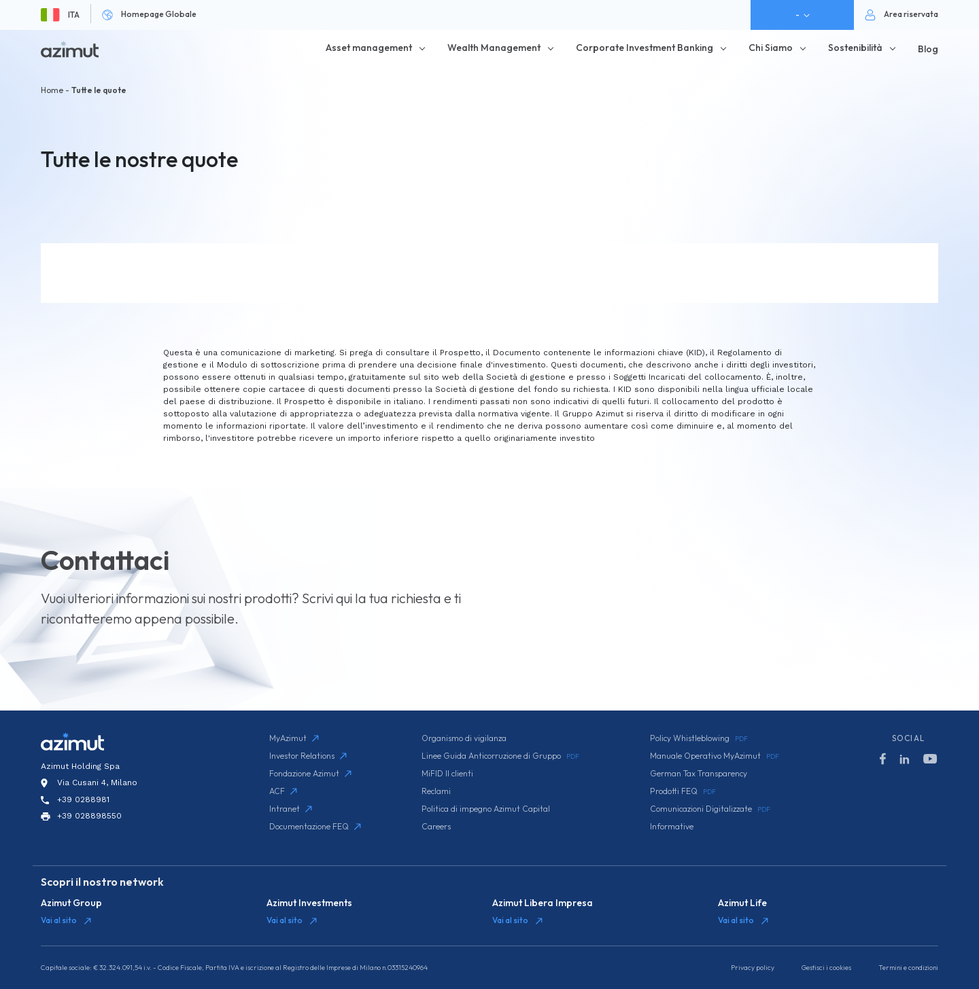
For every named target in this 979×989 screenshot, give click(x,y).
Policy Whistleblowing (699, 738)
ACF (283, 791)
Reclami (436, 791)
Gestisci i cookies (826, 967)
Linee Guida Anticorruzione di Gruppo (500, 756)
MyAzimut (294, 738)
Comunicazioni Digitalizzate (710, 809)
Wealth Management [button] (493, 47)
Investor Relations (308, 756)
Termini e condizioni (908, 967)
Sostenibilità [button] (855, 47)
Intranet (290, 809)
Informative (671, 826)
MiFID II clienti (447, 773)
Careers (436, 826)
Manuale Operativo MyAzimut (714, 756)
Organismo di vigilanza (464, 738)
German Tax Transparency (698, 773)
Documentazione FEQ (315, 826)
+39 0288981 (83, 799)
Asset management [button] (369, 47)
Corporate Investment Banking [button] (644, 47)
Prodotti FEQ (683, 791)
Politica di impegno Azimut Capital (486, 809)
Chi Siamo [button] (771, 47)
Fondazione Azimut (310, 773)
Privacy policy (752, 967)
